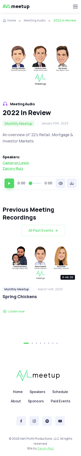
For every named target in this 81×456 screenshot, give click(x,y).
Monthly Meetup (16, 289)
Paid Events (60, 401)
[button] (26, 343)
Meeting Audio (35, 20)
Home (9, 20)
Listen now (14, 311)
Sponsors (36, 401)
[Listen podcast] (40, 262)
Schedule (60, 391)
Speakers (37, 391)
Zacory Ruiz (13, 168)
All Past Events (44, 230)
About (16, 401)
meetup (16, 6)
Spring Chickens (20, 296)
